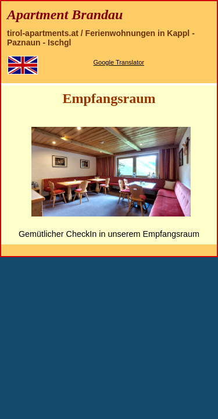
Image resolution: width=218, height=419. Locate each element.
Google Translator (119, 62)
